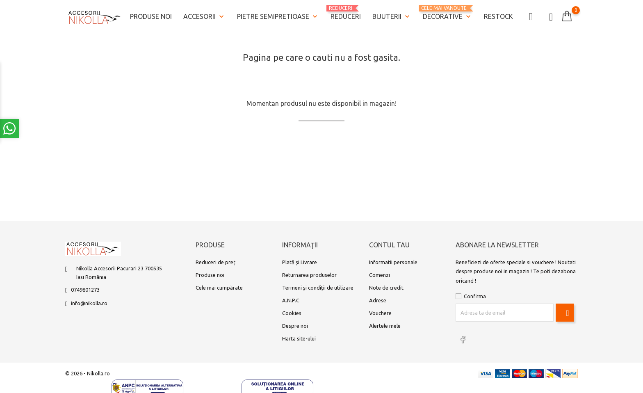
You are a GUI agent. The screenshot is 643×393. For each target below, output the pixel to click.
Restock (498, 16)
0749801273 (85, 289)
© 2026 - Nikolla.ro (87, 373)
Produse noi (151, 16)
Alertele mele (385, 326)
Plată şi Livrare (299, 262)
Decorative (447, 13)
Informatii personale (393, 262)
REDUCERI (346, 12)
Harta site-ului (299, 338)
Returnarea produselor (309, 275)
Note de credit (386, 287)
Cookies (291, 313)
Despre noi (295, 326)
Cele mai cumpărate (219, 287)
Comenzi (379, 275)
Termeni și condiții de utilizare (317, 287)
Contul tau (389, 245)
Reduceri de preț (215, 262)
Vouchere (380, 313)
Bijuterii (391, 16)
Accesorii (204, 16)
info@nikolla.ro (89, 303)
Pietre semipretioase (278, 16)
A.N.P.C (290, 300)
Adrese (377, 300)
